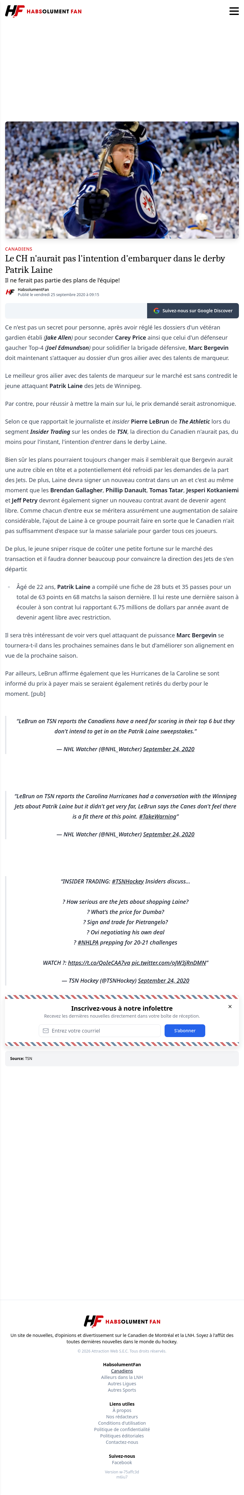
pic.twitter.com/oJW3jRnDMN (169, 962)
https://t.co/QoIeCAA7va (99, 962)
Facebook (122, 1462)
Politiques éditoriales (122, 1436)
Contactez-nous (122, 1442)
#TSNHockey (128, 881)
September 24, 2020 (168, 749)
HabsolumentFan (33, 289)
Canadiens (122, 1371)
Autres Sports (122, 1390)
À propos (122, 1410)
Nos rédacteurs (122, 1417)
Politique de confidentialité (122, 1429)
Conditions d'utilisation (122, 1423)
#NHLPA (88, 942)
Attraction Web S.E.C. (110, 1351)
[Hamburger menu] (234, 11)
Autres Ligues (122, 1384)
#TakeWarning (157, 816)
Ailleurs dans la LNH (122, 1377)
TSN (28, 1058)
